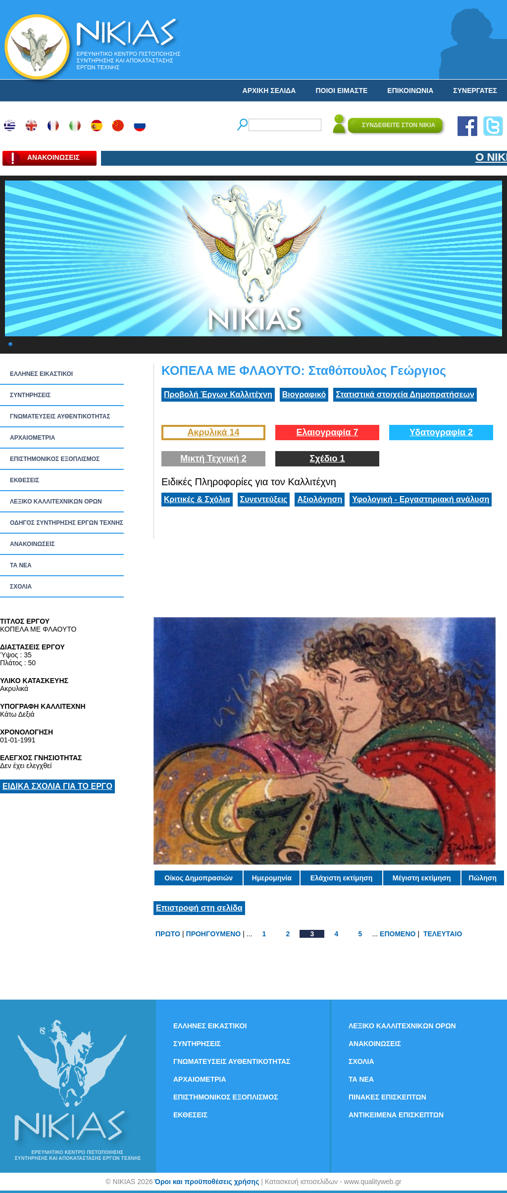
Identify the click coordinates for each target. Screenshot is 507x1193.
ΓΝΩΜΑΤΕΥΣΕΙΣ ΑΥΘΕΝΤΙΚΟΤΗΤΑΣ (60, 416)
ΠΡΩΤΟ (167, 934)
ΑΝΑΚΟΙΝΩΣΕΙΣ (32, 544)
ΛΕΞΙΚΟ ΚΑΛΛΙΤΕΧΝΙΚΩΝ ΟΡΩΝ (56, 501)
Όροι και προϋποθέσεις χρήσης (206, 1182)
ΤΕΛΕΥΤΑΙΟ (442, 934)
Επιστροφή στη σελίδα (199, 908)
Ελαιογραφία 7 (327, 432)
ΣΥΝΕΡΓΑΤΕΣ (475, 90)
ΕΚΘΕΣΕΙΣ (24, 480)
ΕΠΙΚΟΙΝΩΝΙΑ (410, 90)
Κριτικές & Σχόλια (197, 499)
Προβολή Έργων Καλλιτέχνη (218, 394)
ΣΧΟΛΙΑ (21, 586)
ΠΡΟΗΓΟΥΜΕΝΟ (213, 934)
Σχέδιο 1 (327, 458)
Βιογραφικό (304, 394)
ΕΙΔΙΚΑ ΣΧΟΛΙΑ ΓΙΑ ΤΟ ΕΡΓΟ (57, 786)
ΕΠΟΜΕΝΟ (397, 934)
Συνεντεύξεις (264, 499)
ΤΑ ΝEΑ (21, 565)
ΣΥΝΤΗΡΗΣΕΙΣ (30, 395)
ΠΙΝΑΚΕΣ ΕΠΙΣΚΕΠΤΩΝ (387, 1097)
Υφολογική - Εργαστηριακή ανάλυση (420, 499)
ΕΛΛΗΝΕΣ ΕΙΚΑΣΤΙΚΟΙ (41, 373)
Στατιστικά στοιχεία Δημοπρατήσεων (405, 394)
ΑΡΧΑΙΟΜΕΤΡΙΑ (32, 437)
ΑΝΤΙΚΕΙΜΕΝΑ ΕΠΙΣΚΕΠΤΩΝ (396, 1115)
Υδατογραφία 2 (441, 432)
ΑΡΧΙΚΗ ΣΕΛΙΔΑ (269, 90)
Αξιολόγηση (319, 499)
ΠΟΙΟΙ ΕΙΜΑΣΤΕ (341, 90)
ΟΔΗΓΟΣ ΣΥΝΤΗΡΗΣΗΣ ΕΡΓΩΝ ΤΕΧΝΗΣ (66, 522)
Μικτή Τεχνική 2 (213, 458)
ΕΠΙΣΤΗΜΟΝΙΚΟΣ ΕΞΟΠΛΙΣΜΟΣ (55, 459)
